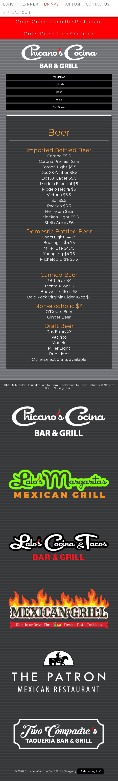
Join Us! (72, 4)
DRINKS (51, 4)
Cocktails (59, 84)
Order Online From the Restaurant (59, 22)
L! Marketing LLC (90, 771)
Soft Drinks (59, 107)
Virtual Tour (16, 12)
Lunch (10, 4)
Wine (59, 99)
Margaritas (59, 77)
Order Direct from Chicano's (59, 34)
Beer (59, 92)
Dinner (30, 4)
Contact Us (97, 4)
